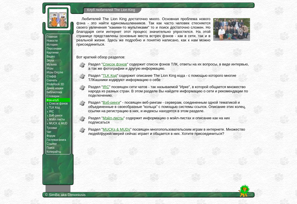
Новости (52, 40)
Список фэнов (57, 103)
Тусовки (52, 127)
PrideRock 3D (55, 84)
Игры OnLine (55, 72)
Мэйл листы (56, 119)
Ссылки (52, 143)
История (52, 44)
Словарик (53, 96)
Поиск (51, 147)
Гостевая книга (56, 139)
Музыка (52, 64)
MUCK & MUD (57, 123)
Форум (51, 135)
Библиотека (54, 92)
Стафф (51, 76)
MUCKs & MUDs (116, 129)
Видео (51, 56)
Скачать (52, 80)
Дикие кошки (55, 88)
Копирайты (54, 151)
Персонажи (54, 48)
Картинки (53, 52)
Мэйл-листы (113, 118)
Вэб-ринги (55, 115)
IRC (50, 111)
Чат (49, 131)
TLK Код (53, 107)
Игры (50, 68)
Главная (52, 36)
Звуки (50, 60)
